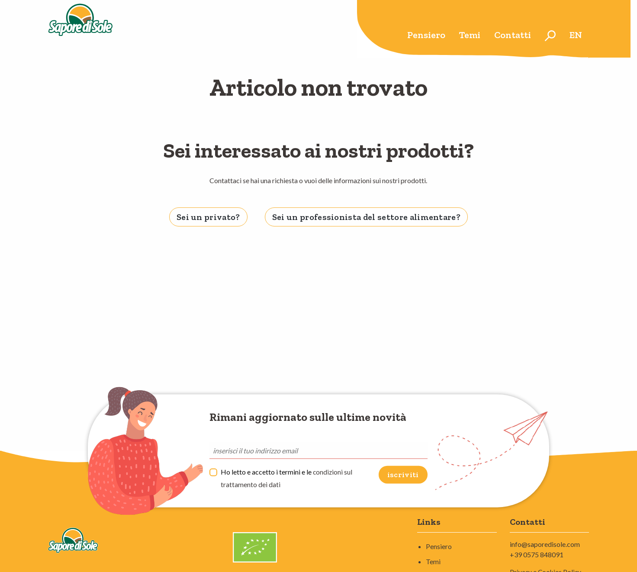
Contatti (512, 35)
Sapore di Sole (93, 29)
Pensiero (426, 35)
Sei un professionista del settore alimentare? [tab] (366, 217)
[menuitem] (426, 35)
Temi (469, 35)
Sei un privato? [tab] (208, 217)
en (575, 35)
